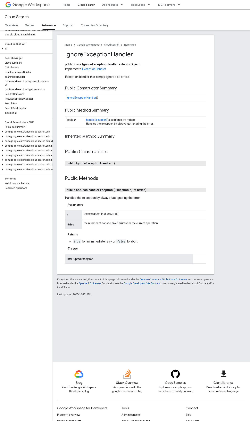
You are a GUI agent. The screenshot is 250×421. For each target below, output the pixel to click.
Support (68, 25)
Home (67, 4)
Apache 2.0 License (90, 283)
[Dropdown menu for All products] (123, 4)
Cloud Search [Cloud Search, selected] (86, 4)
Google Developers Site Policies (142, 283)
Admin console (130, 414)
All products (110, 4)
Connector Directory (95, 25)
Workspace (31, 4)
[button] (25, 48)
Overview (11, 25)
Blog (188, 414)
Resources (138, 4)
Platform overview (68, 414)
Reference (130, 44)
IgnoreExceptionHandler (81, 97)
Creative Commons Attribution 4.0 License (163, 279)
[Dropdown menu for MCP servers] (180, 4)
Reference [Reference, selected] (49, 25)
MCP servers (166, 4)
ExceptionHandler (94, 69)
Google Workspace (88, 44)
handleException (96, 119)
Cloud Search (17, 16)
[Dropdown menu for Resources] (150, 4)
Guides (30, 25)
